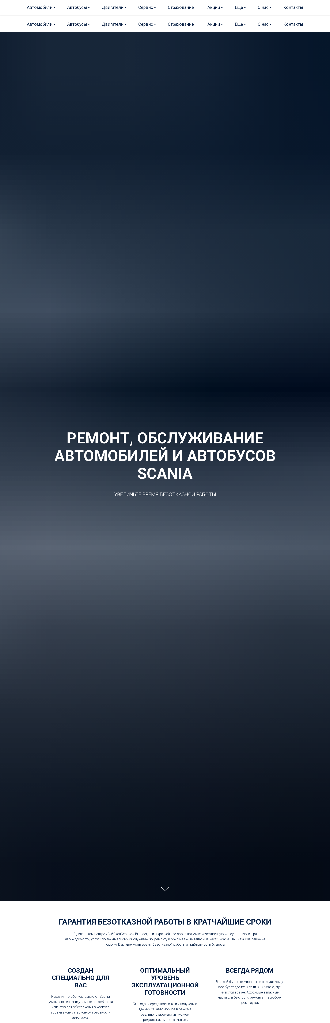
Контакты (293, 24)
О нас (263, 24)
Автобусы (77, 24)
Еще (239, 24)
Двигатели (113, 24)
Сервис (145, 24)
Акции (213, 24)
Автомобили (39, 24)
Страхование (181, 24)
